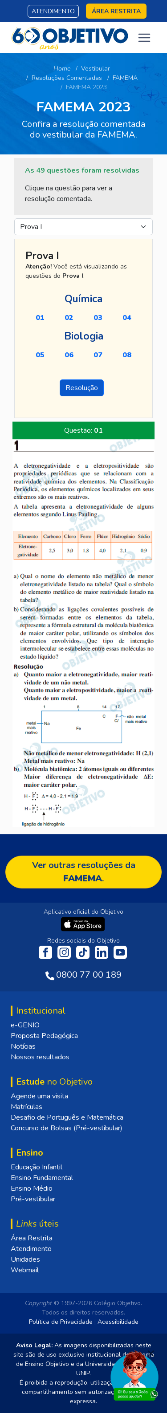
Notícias (23, 1046)
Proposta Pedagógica (44, 1036)
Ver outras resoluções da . (83, 871)
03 (98, 318)
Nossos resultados (40, 1057)
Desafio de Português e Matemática (67, 1117)
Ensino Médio (32, 1188)
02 (69, 318)
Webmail (25, 1270)
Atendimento (53, 11)
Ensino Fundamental (42, 1178)
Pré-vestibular (33, 1199)
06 (69, 355)
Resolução (81, 388)
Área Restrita (32, 1238)
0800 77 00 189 (89, 975)
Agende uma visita (39, 1096)
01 (40, 318)
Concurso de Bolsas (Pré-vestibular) (66, 1128)
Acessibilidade (118, 1322)
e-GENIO (25, 1025)
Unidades (25, 1259)
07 (98, 355)
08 (126, 355)
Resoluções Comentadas (67, 78)
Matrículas (26, 1107)
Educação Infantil (36, 1167)
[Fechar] (151, 1353)
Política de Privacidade (61, 1322)
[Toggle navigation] (144, 37)
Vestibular (95, 68)
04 (126, 318)
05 (40, 355)
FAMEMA (125, 78)
